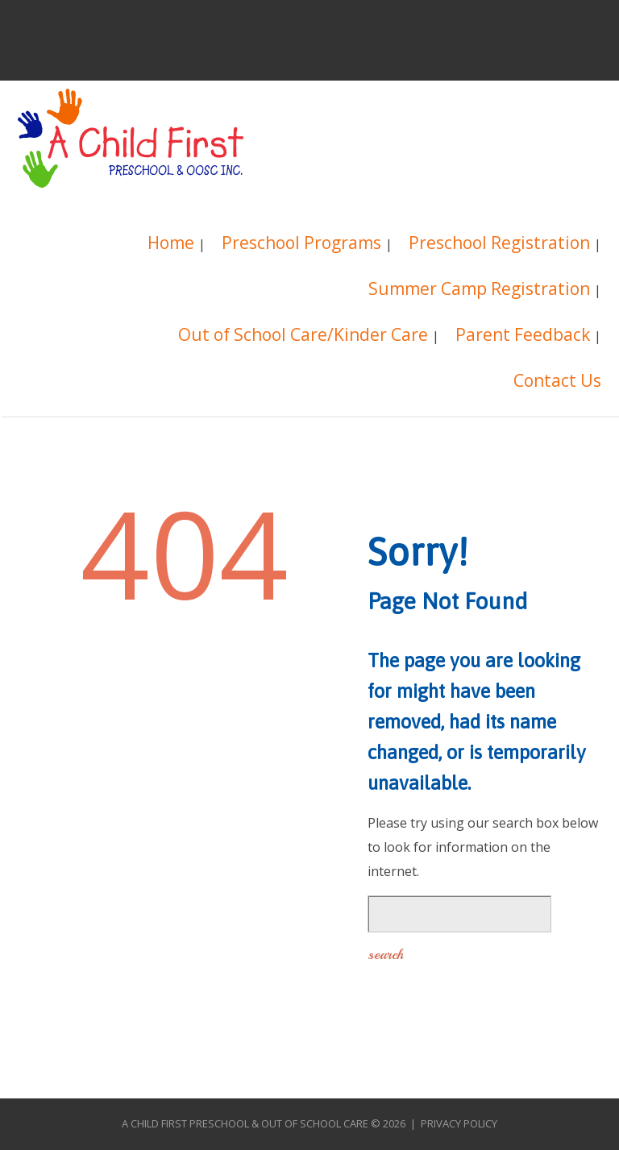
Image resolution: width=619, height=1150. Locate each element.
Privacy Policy (459, 1123)
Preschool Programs (301, 244)
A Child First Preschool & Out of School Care (245, 1123)
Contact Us (557, 382)
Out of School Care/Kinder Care (303, 336)
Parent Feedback (522, 336)
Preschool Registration (499, 244)
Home (170, 244)
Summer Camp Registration (479, 290)
